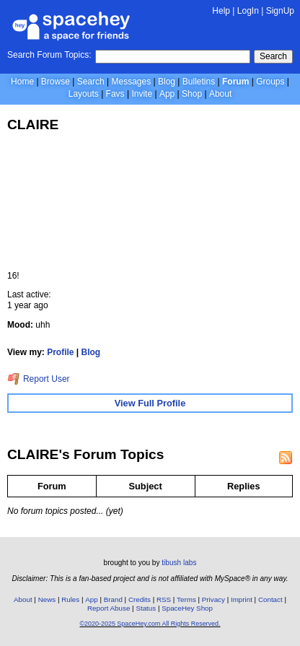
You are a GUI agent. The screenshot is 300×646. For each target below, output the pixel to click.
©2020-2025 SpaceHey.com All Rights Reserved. (149, 623)
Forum (235, 82)
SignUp (280, 11)
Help (221, 11)
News (47, 599)
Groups (270, 82)
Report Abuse (108, 608)
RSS (163, 599)
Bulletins (198, 82)
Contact (270, 599)
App (167, 94)
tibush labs (179, 563)
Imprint (241, 599)
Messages (131, 82)
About (220, 94)
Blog (166, 82)
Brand (113, 599)
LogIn (248, 11)
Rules (70, 599)
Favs (115, 94)
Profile (60, 352)
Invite (141, 94)
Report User (38, 379)
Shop (192, 94)
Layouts (84, 94)
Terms (186, 599)
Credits (139, 599)
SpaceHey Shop (187, 608)
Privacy (213, 599)
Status (146, 608)
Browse (55, 82)
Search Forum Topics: (49, 55)
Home (22, 82)
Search (273, 56)
